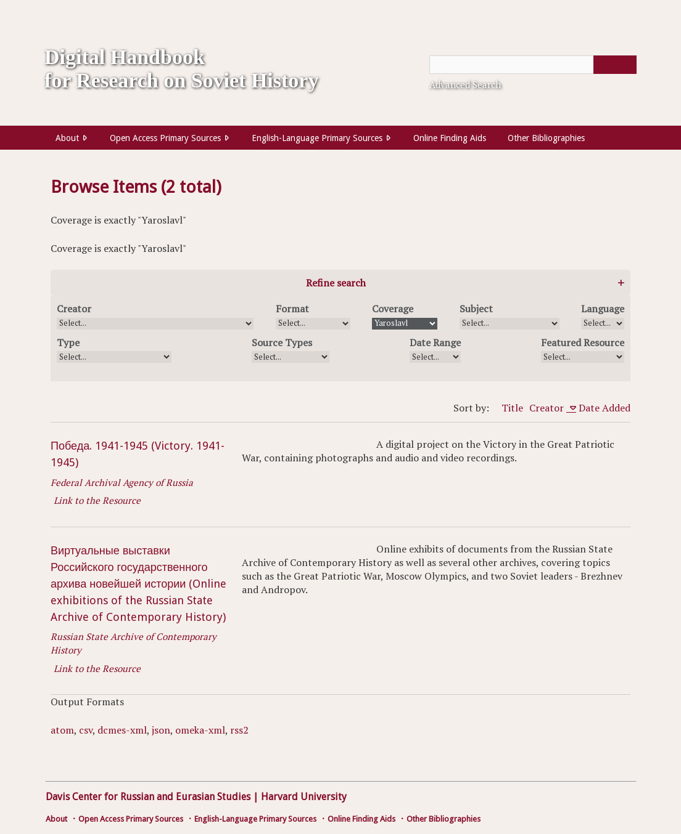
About (67, 138)
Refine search (336, 282)
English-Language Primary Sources (317, 138)
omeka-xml (200, 730)
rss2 (239, 730)
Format (292, 308)
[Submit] (615, 64)
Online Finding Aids (449, 138)
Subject (476, 308)
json (161, 730)
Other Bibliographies (546, 138)
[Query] (533, 64)
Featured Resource (582, 342)
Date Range (435, 342)
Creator (74, 308)
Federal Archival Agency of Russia (122, 482)
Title (512, 408)
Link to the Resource (97, 500)
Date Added (604, 408)
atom (62, 730)
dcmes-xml (122, 730)
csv (86, 730)
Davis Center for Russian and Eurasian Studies (148, 797)
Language (602, 308)
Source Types (282, 342)
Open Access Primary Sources (165, 138)
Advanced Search (465, 84)
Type (68, 342)
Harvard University (304, 797)
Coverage (392, 308)
